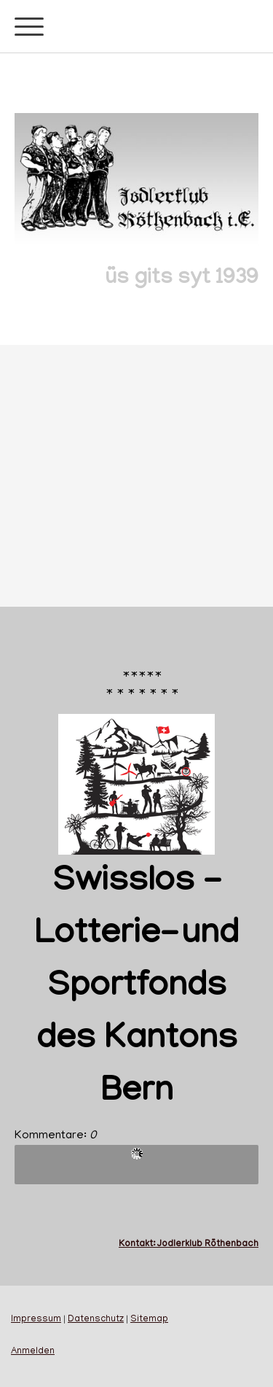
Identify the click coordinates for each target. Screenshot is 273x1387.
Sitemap (149, 1320)
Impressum (36, 1320)
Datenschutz (96, 1320)
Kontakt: (138, 1244)
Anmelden (33, 1352)
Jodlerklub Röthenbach (207, 1244)
